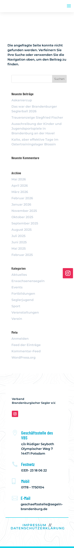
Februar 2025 (22, 255)
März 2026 (19, 192)
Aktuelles (19, 275)
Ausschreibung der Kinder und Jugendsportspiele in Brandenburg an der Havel (36, 128)
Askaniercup (21, 100)
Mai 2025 (18, 248)
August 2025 (21, 230)
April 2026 (19, 185)
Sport (15, 306)
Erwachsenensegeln (28, 281)
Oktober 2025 (22, 217)
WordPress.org (23, 357)
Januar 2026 (21, 204)
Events (16, 287)
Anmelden (20, 338)
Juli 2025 (18, 236)
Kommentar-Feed (26, 351)
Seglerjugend (22, 300)
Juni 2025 (19, 242)
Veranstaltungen (25, 312)
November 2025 (24, 211)
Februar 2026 (22, 198)
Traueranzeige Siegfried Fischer (37, 117)
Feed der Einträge (26, 345)
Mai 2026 (18, 179)
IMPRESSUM (34, 525)
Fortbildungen (23, 293)
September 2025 (24, 223)
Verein (16, 319)
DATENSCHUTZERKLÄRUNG (38, 528)
